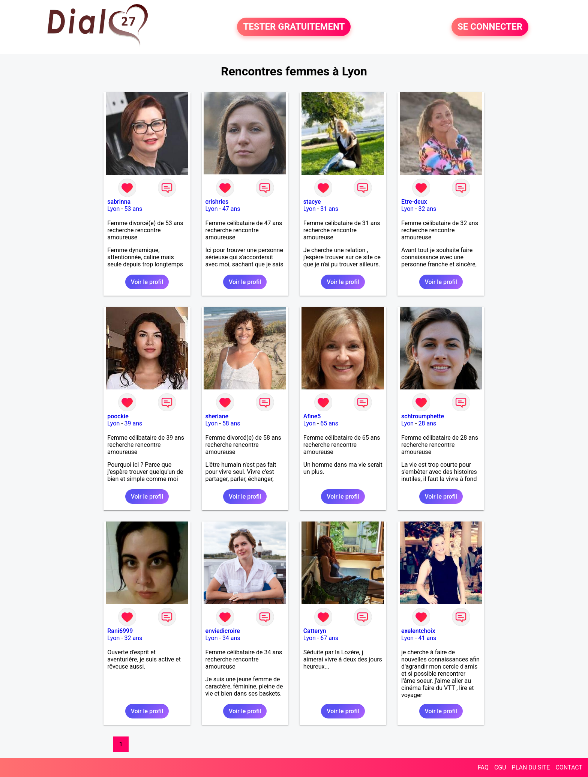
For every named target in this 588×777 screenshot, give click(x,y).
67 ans (329, 638)
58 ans (231, 423)
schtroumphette (422, 416)
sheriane (217, 416)
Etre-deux (414, 201)
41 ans (427, 638)
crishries (217, 201)
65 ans (329, 423)
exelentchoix (418, 630)
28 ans (427, 423)
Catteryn (314, 630)
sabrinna (118, 201)
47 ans (231, 208)
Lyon (113, 208)
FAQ (483, 767)
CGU (500, 767)
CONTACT (568, 767)
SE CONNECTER (490, 27)
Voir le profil (147, 282)
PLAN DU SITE (531, 767)
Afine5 (312, 416)
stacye (312, 201)
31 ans (329, 208)
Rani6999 (120, 630)
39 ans (133, 423)
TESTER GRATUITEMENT (294, 27)
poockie (118, 416)
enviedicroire (223, 630)
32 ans (427, 208)
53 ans (133, 208)
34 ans (231, 638)
